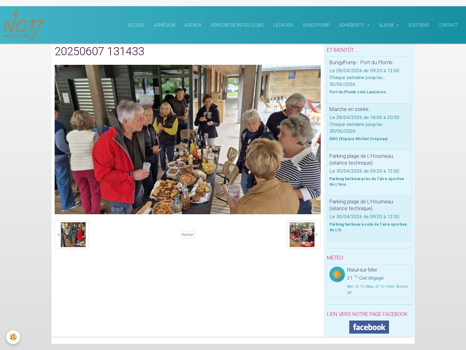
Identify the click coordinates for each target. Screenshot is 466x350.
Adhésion (164, 25)
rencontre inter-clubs (237, 25)
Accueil (136, 25)
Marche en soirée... (350, 109)
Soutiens (418, 25)
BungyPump (316, 25)
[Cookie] (13, 337)
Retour (187, 235)
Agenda (192, 25)
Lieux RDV (283, 25)
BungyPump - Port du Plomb (360, 62)
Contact (448, 25)
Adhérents (352, 25)
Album (386, 25)
